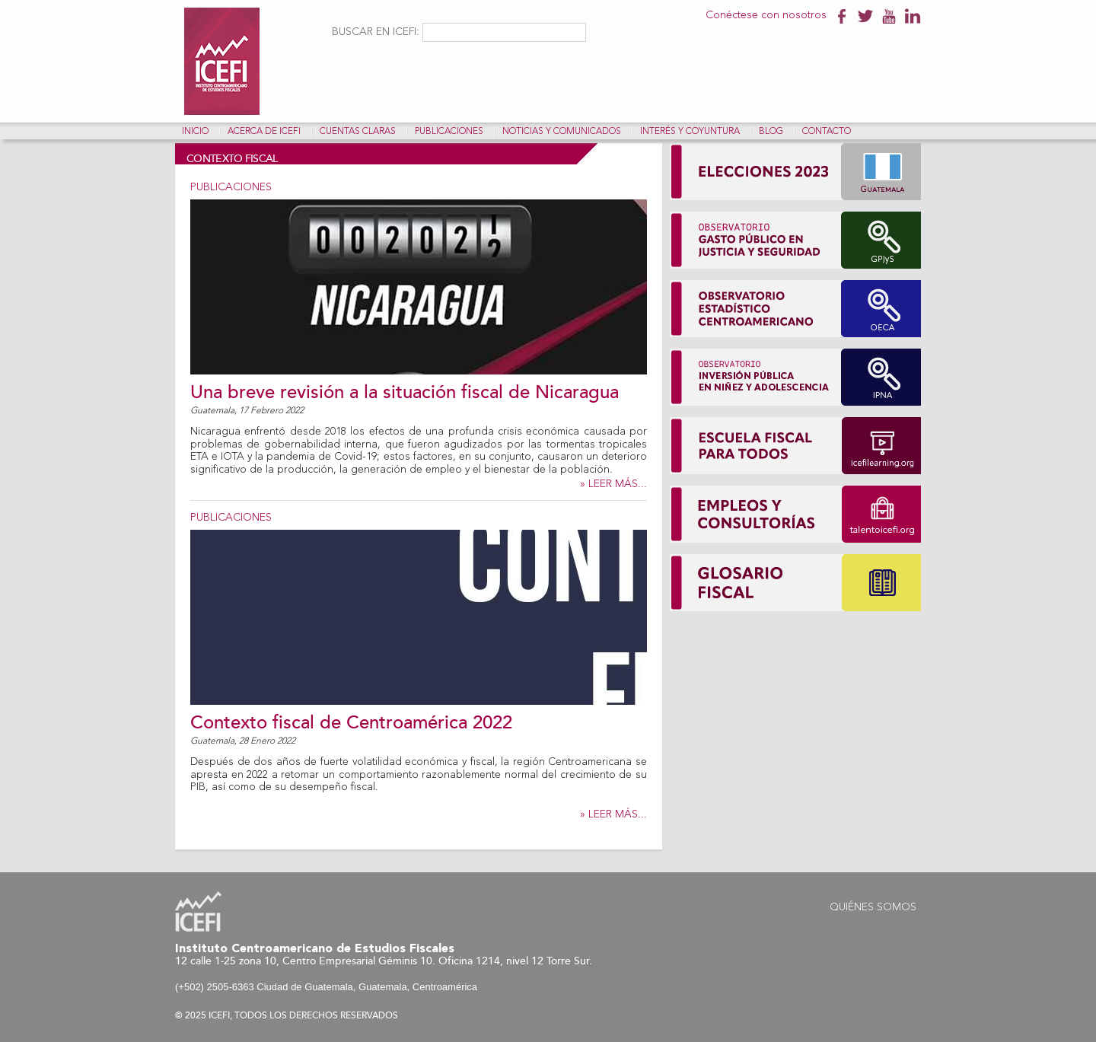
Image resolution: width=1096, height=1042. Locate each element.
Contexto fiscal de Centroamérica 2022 (351, 723)
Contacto (826, 131)
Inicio (195, 131)
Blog (771, 131)
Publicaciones (449, 131)
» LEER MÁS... (613, 484)
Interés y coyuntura (690, 131)
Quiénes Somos (873, 907)
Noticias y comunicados (561, 131)
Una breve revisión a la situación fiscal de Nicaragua (404, 392)
